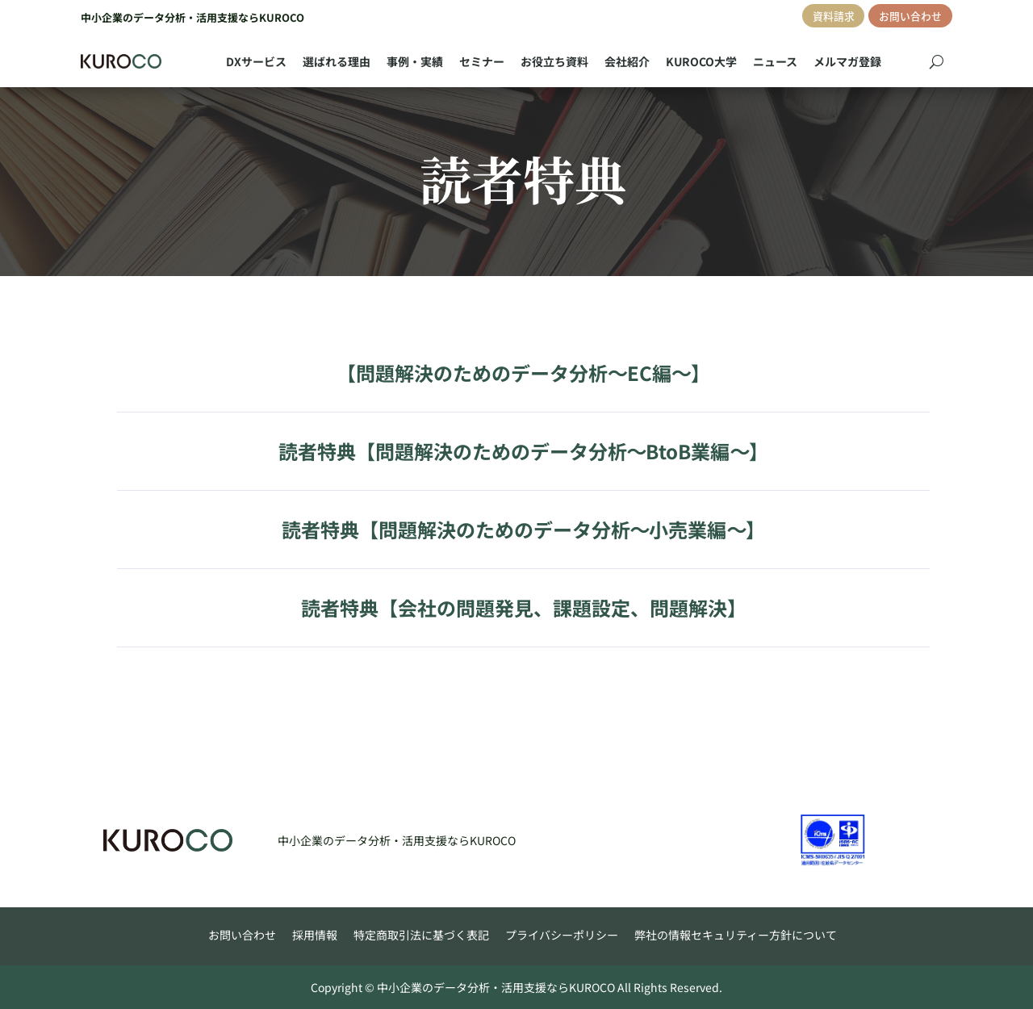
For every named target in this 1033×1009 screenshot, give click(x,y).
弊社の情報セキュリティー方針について (735, 935)
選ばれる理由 (336, 61)
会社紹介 (627, 61)
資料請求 (834, 15)
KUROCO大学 (701, 61)
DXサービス (256, 61)
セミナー (481, 61)
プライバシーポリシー (561, 935)
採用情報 (314, 935)
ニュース (775, 61)
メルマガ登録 (847, 61)
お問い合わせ (910, 15)
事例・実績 (415, 61)
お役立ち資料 (554, 61)
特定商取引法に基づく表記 (421, 935)
